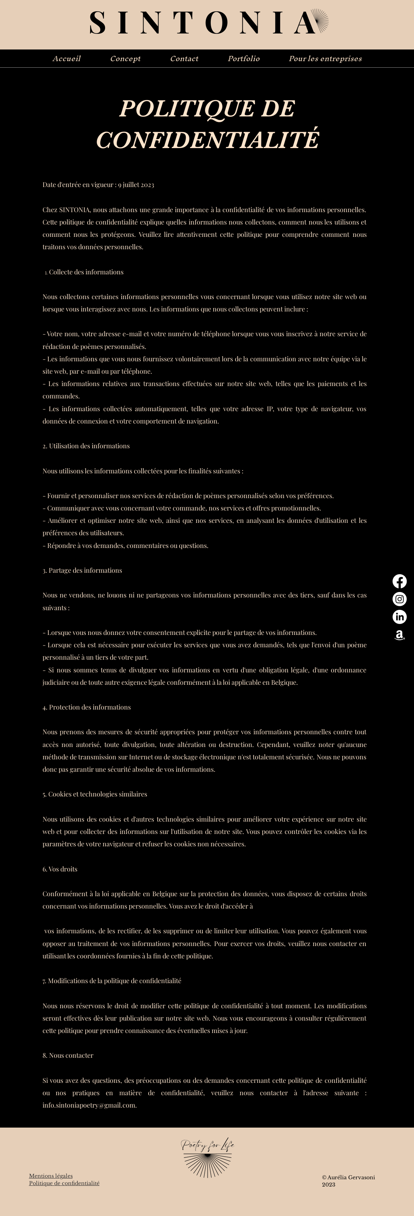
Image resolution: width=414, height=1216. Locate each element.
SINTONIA (207, 20)
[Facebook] (400, 581)
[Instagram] (400, 599)
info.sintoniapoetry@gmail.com (89, 1105)
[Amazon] (400, 635)
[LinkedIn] (400, 617)
